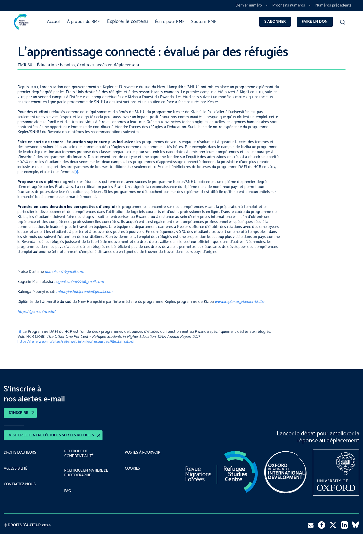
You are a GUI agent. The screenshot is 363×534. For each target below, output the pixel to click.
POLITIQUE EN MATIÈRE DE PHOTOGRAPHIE (86, 473)
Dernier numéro (249, 5)
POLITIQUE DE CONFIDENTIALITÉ (79, 453)
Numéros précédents (333, 5)
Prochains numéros (288, 5)
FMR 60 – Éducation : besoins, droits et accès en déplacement (79, 64)
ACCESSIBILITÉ (15, 468)
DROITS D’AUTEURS (20, 452)
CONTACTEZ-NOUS (20, 484)
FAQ (67, 491)
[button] (342, 23)
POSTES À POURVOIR (142, 452)
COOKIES (132, 468)
